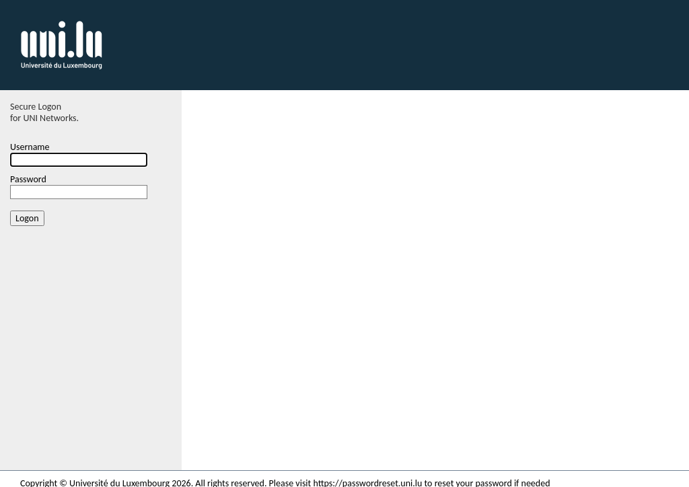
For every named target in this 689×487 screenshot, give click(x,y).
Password (28, 179)
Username (30, 147)
